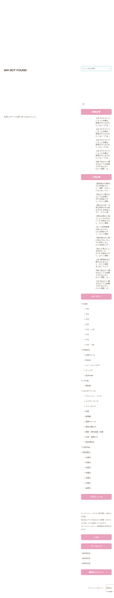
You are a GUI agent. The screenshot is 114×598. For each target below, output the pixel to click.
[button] (109, 68)
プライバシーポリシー (95, 588)
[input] (96, 68)
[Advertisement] (96, 88)
